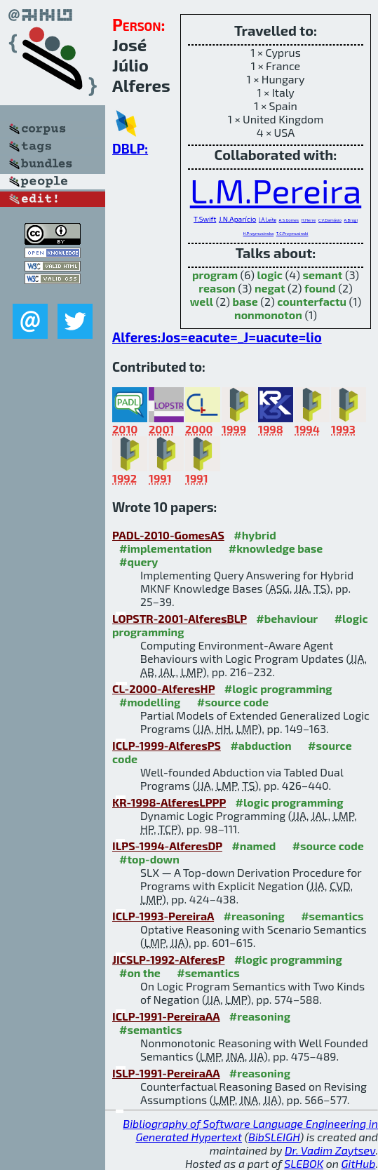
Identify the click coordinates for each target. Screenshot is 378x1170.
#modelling (149, 701)
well (201, 301)
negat (270, 288)
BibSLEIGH (273, 1136)
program (215, 274)
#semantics (332, 915)
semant (322, 274)
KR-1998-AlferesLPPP (169, 802)
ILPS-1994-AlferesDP (167, 845)
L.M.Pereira (275, 190)
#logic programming (278, 688)
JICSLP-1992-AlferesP (168, 959)
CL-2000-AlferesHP (163, 688)
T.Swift (205, 219)
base (245, 301)
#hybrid (255, 535)
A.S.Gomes (289, 219)
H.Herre (309, 219)
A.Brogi (351, 219)
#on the (140, 972)
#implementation (165, 548)
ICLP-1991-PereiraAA (166, 1016)
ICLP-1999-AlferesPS (166, 745)
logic (270, 274)
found (319, 288)
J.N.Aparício (237, 219)
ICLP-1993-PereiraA (163, 915)
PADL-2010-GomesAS (168, 535)
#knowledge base (276, 548)
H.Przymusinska (258, 233)
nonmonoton (268, 314)
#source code (233, 701)
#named (253, 845)
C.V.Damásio (330, 219)
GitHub (359, 1163)
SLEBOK (303, 1163)
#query (138, 561)
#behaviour (287, 618)
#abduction (260, 745)
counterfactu (311, 301)
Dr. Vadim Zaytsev (330, 1150)
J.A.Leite (267, 219)
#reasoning (254, 915)
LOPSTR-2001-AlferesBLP (179, 618)
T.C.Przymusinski (292, 233)
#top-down (149, 859)
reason (216, 288)
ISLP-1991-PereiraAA (166, 1073)
